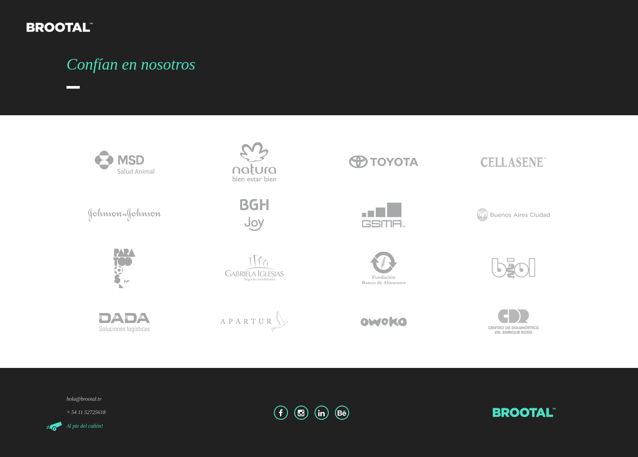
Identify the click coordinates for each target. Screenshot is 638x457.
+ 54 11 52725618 (85, 412)
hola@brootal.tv (83, 399)
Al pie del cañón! (84, 426)
